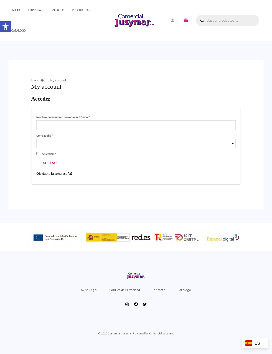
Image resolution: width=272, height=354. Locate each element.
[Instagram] (127, 306)
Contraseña (51, 135)
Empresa (30, 10)
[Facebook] (136, 306)
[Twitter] (145, 306)
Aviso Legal (86, 291)
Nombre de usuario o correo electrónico (70, 116)
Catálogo (15, 30)
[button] (5, 26)
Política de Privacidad (123, 291)
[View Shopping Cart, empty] (186, 20)
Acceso (50, 163)
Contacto (50, 10)
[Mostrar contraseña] (232, 143)
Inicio (12, 10)
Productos (74, 10)
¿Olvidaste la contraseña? (54, 174)
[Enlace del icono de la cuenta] (172, 20)
